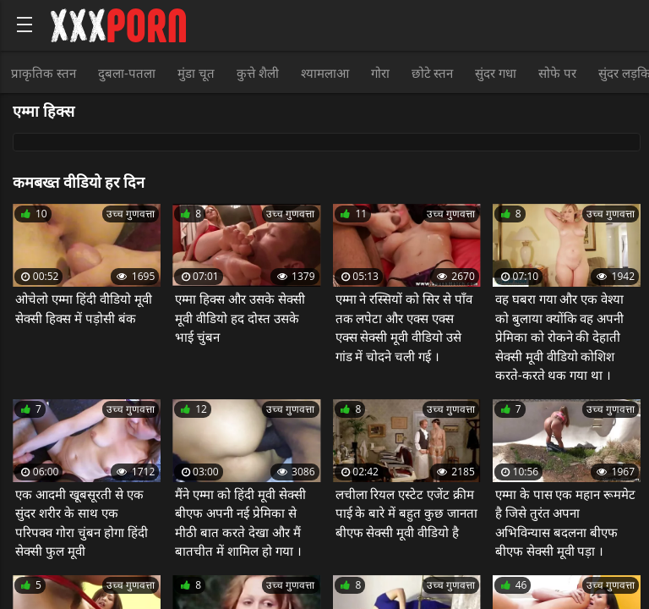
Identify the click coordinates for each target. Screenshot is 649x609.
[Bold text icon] (24, 24)
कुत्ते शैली (258, 72)
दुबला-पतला (126, 72)
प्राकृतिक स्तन (43, 72)
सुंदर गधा (495, 72)
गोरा (380, 72)
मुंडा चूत (196, 72)
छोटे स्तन (433, 72)
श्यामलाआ (325, 72)
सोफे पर (557, 72)
